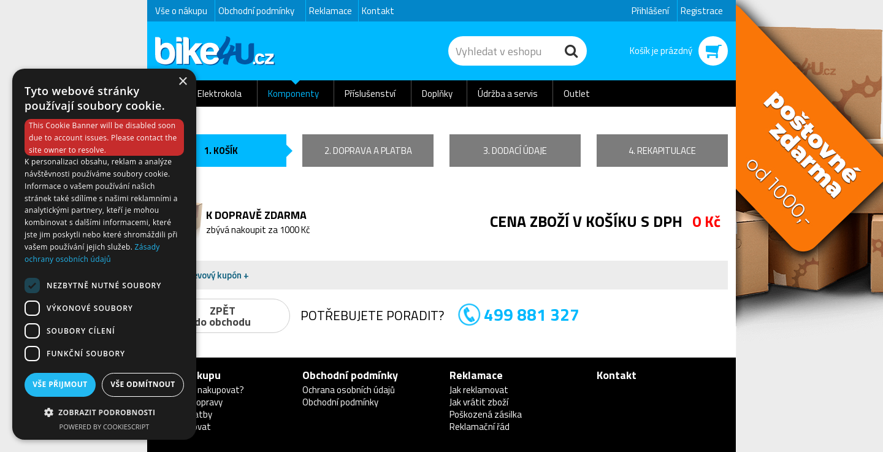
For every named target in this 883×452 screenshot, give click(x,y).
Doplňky (437, 93)
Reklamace (330, 11)
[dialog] (104, 254)
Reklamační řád (479, 426)
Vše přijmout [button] (59, 384)
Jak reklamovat (478, 390)
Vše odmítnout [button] (142, 384)
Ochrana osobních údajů (348, 390)
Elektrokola (219, 93)
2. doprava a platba (368, 151)
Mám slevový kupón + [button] (206, 275)
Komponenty (293, 93)
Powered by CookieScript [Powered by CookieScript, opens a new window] (104, 426)
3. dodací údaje (515, 151)
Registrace (702, 11)
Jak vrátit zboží (478, 402)
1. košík (221, 151)
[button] (104, 412)
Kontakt (378, 11)
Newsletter (9, 243)
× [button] (182, 81)
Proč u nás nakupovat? (199, 390)
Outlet (577, 93)
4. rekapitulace (662, 151)
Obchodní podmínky (256, 11)
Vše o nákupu (181, 11)
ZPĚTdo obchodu (222, 316)
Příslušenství (370, 93)
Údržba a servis (508, 93)
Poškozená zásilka (485, 414)
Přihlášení (650, 11)
